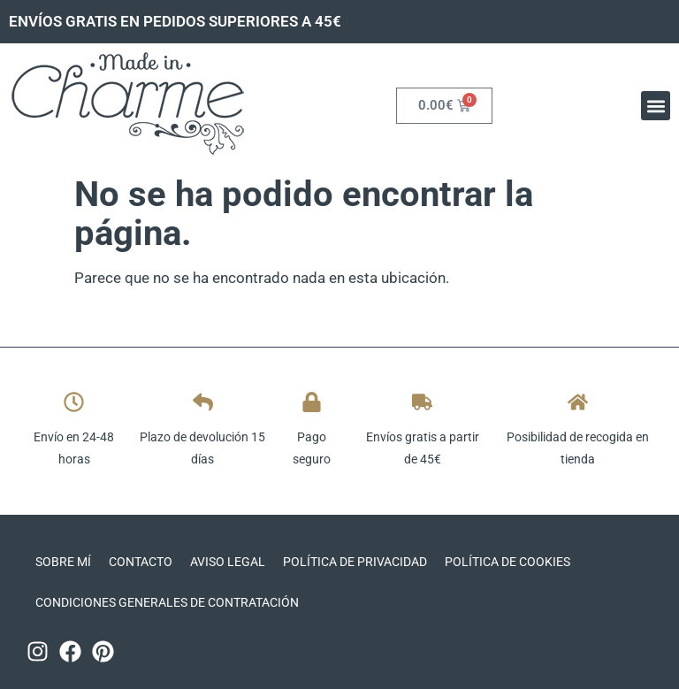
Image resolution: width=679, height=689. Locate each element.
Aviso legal (227, 562)
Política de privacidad (355, 562)
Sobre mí (63, 562)
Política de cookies (507, 562)
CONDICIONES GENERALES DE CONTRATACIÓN (167, 602)
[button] (655, 105)
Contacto (140, 562)
